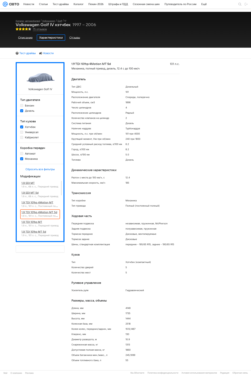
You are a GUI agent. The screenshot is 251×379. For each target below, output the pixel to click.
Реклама (29, 373)
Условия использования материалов (199, 373)
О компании (16, 373)
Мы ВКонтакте (137, 373)
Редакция (224, 373)
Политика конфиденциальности (162, 373)
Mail (5, 373)
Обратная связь (240, 373)
